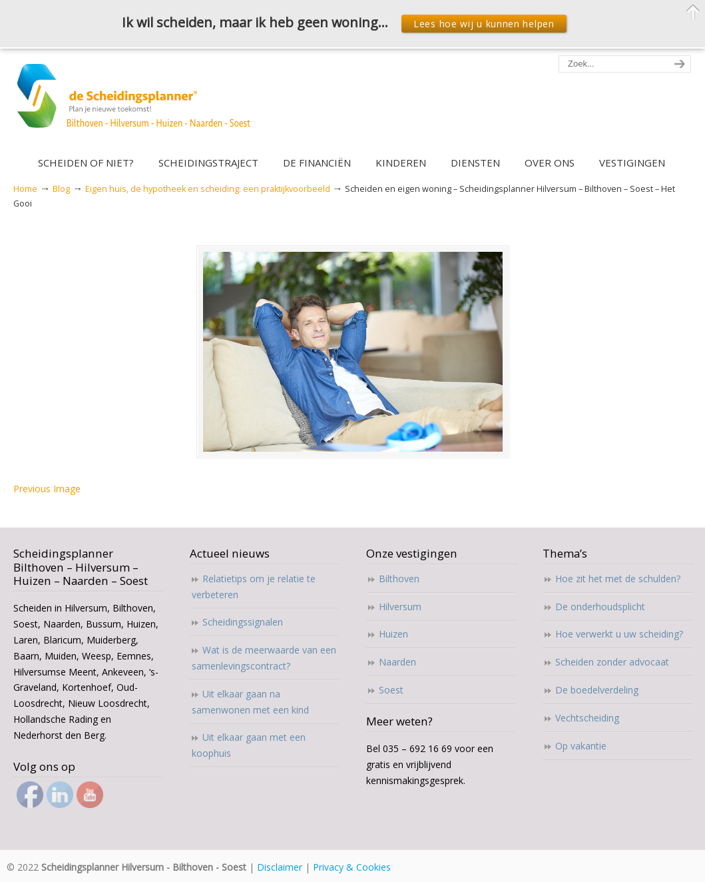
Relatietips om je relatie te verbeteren (254, 586)
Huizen (393, 634)
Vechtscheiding (587, 717)
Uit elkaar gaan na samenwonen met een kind (250, 701)
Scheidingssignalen (242, 622)
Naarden (397, 662)
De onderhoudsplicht (600, 606)
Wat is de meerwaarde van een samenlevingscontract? (264, 658)
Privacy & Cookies (352, 867)
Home (25, 189)
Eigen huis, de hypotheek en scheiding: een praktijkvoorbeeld (207, 189)
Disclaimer (279, 867)
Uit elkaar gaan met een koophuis (249, 745)
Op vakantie (580, 745)
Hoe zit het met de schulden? (617, 578)
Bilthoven (399, 578)
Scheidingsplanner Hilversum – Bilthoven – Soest (138, 103)
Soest (391, 689)
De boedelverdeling (596, 689)
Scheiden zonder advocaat (612, 662)
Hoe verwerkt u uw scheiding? (619, 634)
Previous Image (47, 488)
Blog (61, 189)
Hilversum (400, 606)
